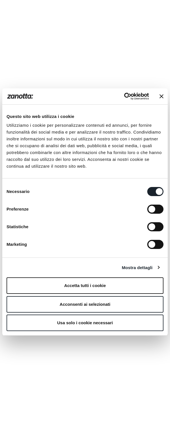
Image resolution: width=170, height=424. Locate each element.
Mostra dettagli (137, 267)
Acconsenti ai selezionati (85, 304)
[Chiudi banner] (161, 96)
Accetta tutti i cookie (85, 285)
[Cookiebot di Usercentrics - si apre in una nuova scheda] (124, 96)
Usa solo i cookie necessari (85, 322)
